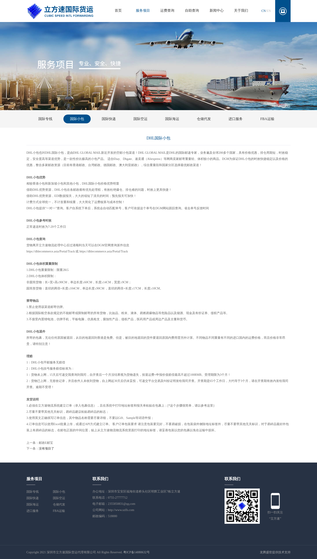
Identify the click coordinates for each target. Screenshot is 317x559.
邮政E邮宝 (46, 442)
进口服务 (236, 119)
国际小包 (77, 119)
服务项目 (143, 10)
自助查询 (192, 10)
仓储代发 (204, 119)
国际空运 (140, 119)
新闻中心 (217, 10)
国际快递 (109, 119)
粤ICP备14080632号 (136, 552)
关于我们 (241, 10)
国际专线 (45, 119)
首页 (118, 10)
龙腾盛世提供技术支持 (275, 552)
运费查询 (167, 10)
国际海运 (172, 119)
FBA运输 (267, 119)
